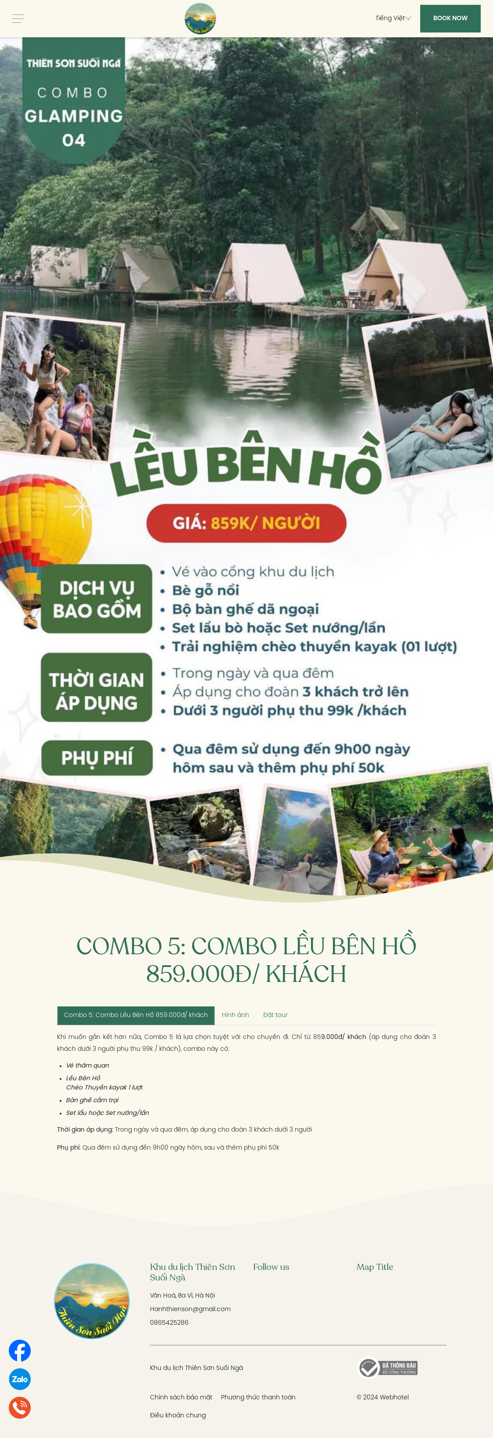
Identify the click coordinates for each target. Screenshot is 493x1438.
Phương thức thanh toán (258, 1398)
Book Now (450, 18)
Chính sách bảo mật (181, 1398)
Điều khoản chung (178, 1416)
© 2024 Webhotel (383, 1398)
